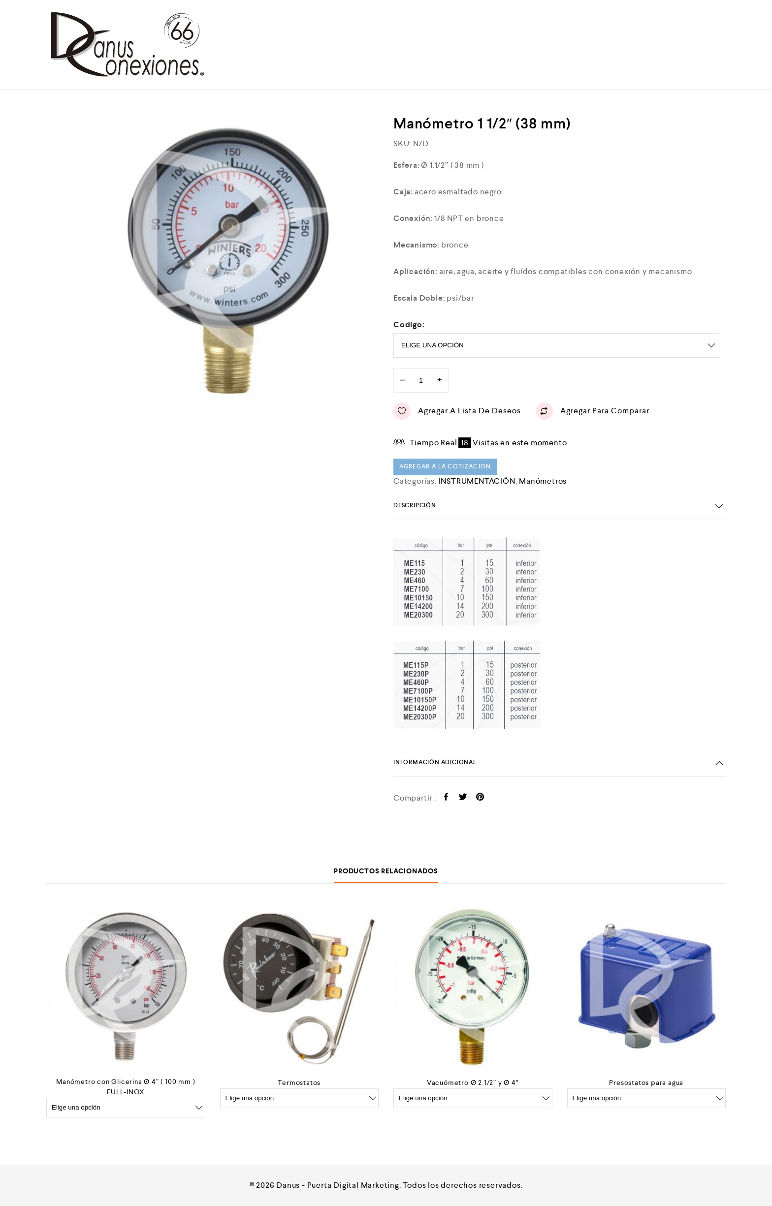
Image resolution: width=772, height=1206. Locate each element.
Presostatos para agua (646, 1082)
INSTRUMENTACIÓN (477, 481)
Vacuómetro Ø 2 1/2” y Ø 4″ (473, 1082)
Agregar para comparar (592, 411)
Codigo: (409, 324)
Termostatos (299, 1082)
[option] (236, 257)
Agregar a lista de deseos (457, 411)
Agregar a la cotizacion (445, 466)
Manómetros (543, 481)
